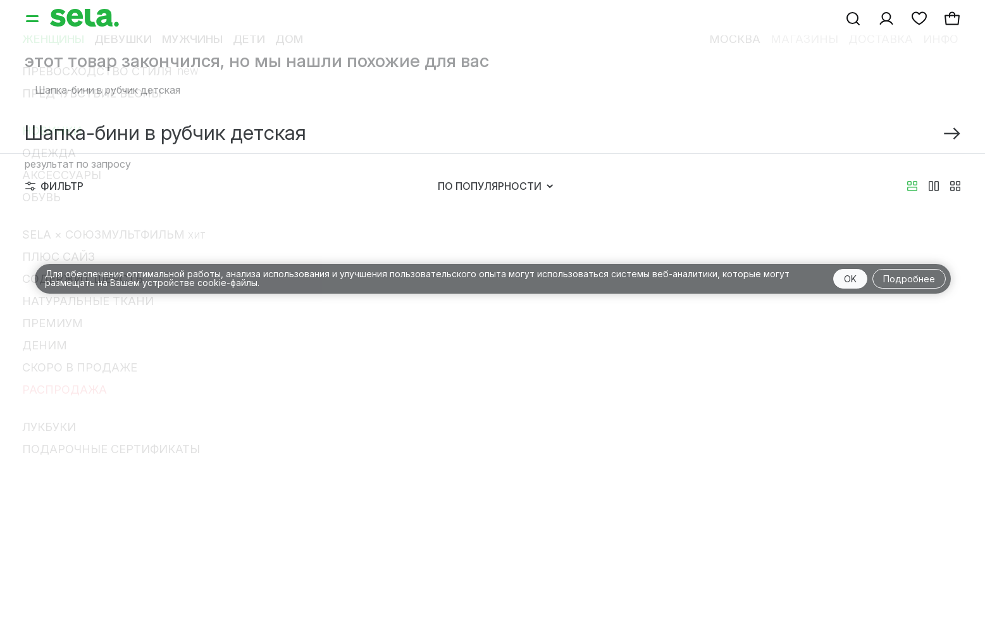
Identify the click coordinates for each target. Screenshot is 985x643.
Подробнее (909, 278)
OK (850, 278)
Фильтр (54, 186)
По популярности (495, 186)
